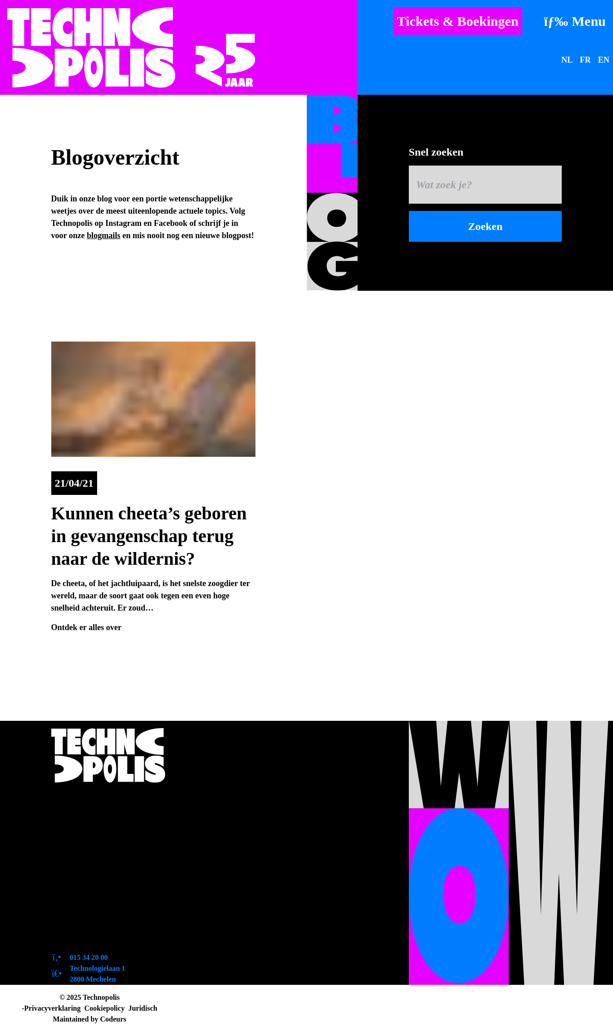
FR (585, 59)
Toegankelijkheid (92, 835)
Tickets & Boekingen (458, 21)
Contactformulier (93, 938)
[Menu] (575, 21)
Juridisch (142, 1008)
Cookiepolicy (104, 1008)
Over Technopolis (92, 800)
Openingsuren (86, 817)
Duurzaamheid (88, 904)
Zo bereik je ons (90, 852)
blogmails (103, 235)
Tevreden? (79, 921)
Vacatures (78, 886)
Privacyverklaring (52, 1008)
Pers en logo (82, 869)
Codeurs (113, 1019)
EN (603, 59)
